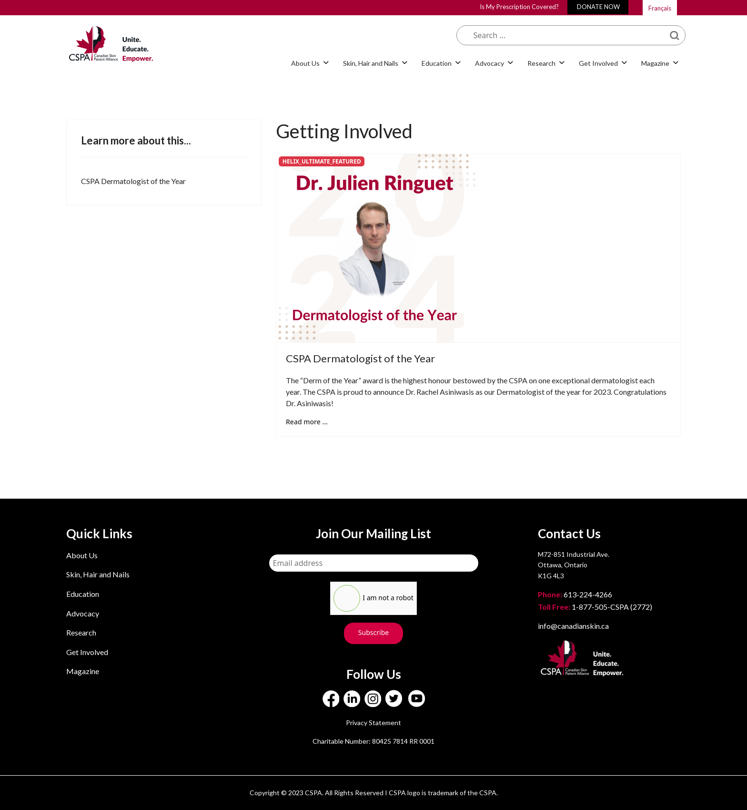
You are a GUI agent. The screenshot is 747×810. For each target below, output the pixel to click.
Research (81, 632)
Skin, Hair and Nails (98, 574)
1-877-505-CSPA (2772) (595, 606)
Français (659, 8)
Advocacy (82, 613)
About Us (82, 555)
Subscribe (373, 632)
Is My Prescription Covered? (519, 6)
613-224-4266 (576, 594)
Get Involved (87, 651)
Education (82, 593)
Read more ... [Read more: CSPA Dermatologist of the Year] (307, 421)
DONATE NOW (598, 6)
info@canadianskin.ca (573, 625)
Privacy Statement (373, 722)
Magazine (82, 671)
